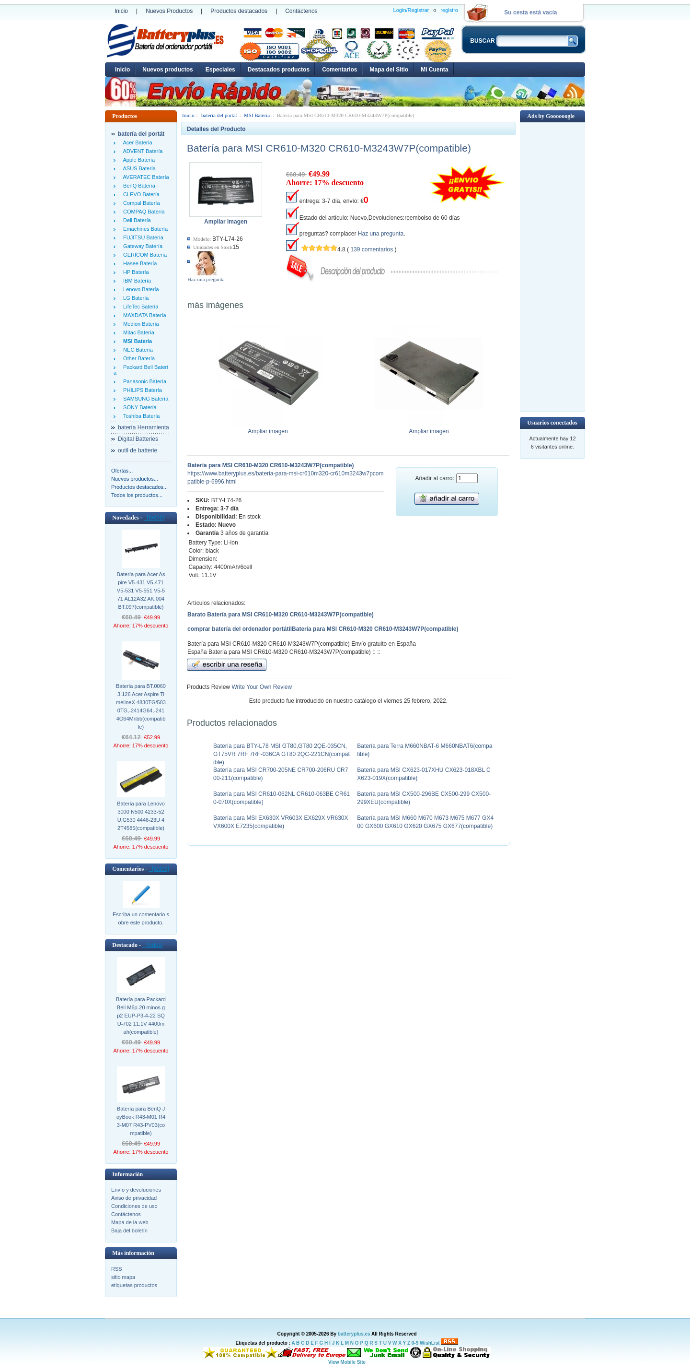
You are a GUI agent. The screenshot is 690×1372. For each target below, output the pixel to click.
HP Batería (134, 272)
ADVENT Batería (141, 151)
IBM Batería (135, 281)
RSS (116, 1269)
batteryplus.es (354, 1334)
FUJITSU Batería (141, 237)
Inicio (121, 11)
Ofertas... (122, 470)
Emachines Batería (144, 229)
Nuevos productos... (134, 479)
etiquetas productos (134, 1285)
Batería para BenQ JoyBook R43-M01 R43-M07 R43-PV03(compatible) (140, 1121)
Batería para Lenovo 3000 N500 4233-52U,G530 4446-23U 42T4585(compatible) (141, 816)
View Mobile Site (347, 1362)
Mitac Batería (137, 332)
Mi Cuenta (434, 69)
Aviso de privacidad (134, 1198)
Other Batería (137, 358)
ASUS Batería (138, 168)
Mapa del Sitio (388, 69)
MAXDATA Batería (143, 315)
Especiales (220, 69)
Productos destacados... (139, 487)
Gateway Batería (141, 246)
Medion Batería (139, 324)
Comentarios (339, 69)
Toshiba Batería (140, 416)
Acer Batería (136, 142)
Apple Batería (137, 160)
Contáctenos (301, 11)
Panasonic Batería (143, 381)
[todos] (154, 517)
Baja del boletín (129, 1230)
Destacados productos (279, 69)
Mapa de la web (130, 1222)
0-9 (415, 1343)
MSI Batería (257, 115)
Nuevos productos (167, 69)
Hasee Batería (138, 263)
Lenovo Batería (139, 289)
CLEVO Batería (140, 194)
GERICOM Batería (143, 255)
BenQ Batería (137, 186)
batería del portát (219, 115)
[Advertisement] (552, 266)
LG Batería (134, 298)
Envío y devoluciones (136, 1190)
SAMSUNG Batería (144, 399)
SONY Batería (138, 407)
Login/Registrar (411, 10)
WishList (430, 1343)
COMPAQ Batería (142, 211)
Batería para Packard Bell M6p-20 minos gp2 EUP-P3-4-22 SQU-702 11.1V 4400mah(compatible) (141, 1015)
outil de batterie (137, 450)
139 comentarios (371, 249)
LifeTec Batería (139, 306)
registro (449, 10)
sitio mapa (123, 1277)
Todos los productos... (136, 495)
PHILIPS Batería (141, 390)
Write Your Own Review (261, 687)
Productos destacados (238, 11)
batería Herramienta (143, 427)
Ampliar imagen (268, 428)
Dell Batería (135, 220)
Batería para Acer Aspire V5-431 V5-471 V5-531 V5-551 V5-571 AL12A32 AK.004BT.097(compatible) (141, 590)
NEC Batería (136, 350)
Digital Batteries (138, 439)
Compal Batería (140, 203)
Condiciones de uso (134, 1206)
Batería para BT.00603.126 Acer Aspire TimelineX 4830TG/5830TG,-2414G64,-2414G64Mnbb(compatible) (141, 706)
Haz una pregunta (206, 279)
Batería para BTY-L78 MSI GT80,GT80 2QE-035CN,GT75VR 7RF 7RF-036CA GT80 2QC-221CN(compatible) (281, 754)
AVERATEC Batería (144, 177)
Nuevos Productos (169, 11)
